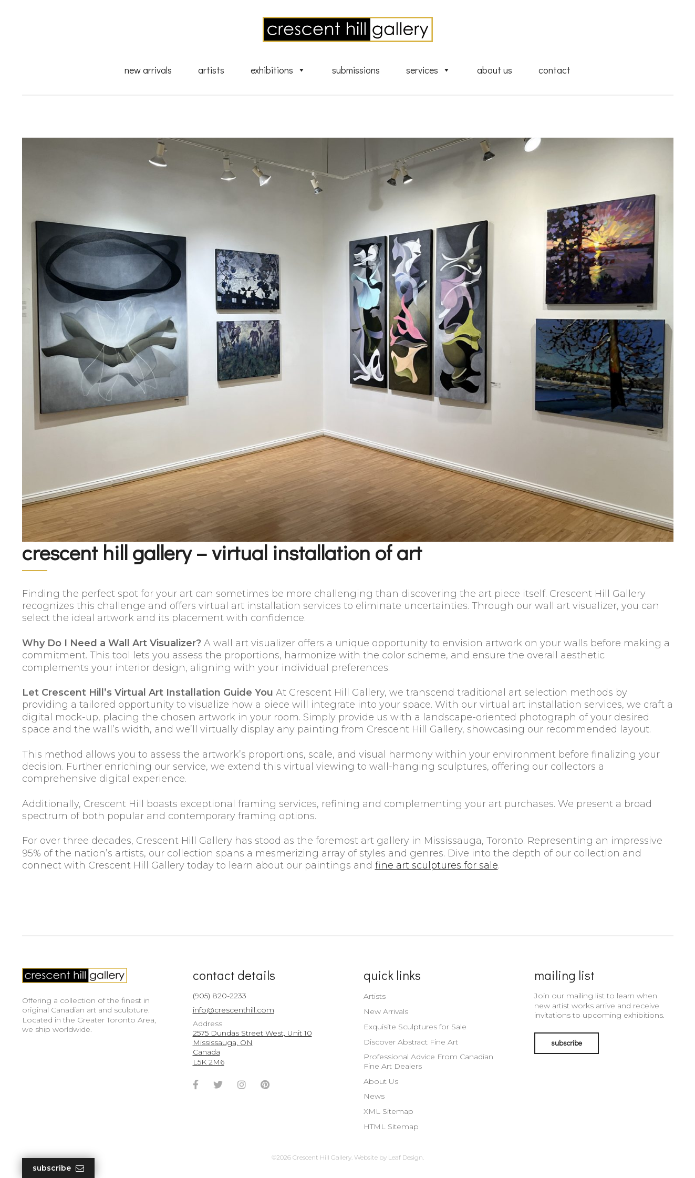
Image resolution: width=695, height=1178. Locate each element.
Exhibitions (278, 70)
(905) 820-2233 (219, 995)
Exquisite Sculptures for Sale (415, 1026)
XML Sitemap (388, 1111)
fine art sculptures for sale (436, 865)
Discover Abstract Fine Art (411, 1042)
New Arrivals (148, 70)
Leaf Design (405, 1157)
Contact (554, 70)
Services (428, 70)
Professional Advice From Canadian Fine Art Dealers (428, 1061)
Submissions (356, 70)
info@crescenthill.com (233, 1010)
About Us (494, 70)
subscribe (566, 1043)
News (374, 1096)
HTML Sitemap (391, 1126)
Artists (211, 70)
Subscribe (58, 1168)
